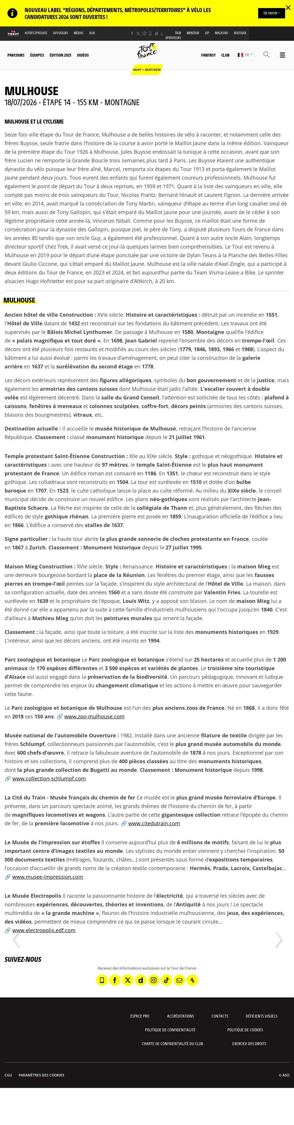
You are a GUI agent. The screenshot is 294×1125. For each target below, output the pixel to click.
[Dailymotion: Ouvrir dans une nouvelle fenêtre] (156, 33)
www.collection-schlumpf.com (49, 778)
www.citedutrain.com (154, 823)
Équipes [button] (37, 54)
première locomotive (62, 823)
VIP (207, 33)
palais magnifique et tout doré (56, 340)
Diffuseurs (60, 33)
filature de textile (224, 735)
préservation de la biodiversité (127, 676)
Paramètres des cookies (41, 1075)
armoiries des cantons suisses (79, 388)
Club (225, 54)
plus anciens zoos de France (188, 707)
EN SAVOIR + (271, 13)
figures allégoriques (125, 380)
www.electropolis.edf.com (44, 930)
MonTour (193, 33)
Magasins (221, 33)
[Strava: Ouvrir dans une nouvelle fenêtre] (192, 980)
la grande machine (70, 912)
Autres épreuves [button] (36, 33)
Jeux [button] (92, 33)
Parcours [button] (15, 54)
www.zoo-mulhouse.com (94, 716)
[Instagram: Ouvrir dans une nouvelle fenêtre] (144, 33)
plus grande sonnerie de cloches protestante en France (177, 538)
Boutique (240, 33)
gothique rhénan (66, 516)
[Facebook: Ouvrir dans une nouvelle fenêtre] (132, 33)
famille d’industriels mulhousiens (166, 609)
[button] (245, 55)
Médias (78, 33)
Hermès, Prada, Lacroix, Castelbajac (236, 868)
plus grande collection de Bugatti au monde (80, 769)
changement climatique (127, 685)
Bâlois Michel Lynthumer (79, 331)
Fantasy (208, 54)
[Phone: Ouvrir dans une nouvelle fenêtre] (150, 33)
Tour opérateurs (173, 35)
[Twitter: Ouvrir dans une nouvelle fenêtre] (138, 33)
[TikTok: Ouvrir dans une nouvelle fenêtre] (162, 33)
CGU (8, 1075)
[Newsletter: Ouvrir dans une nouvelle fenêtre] (179, 980)
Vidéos (83, 54)
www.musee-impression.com (47, 876)
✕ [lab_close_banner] (288, 7)
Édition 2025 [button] (60, 54)
